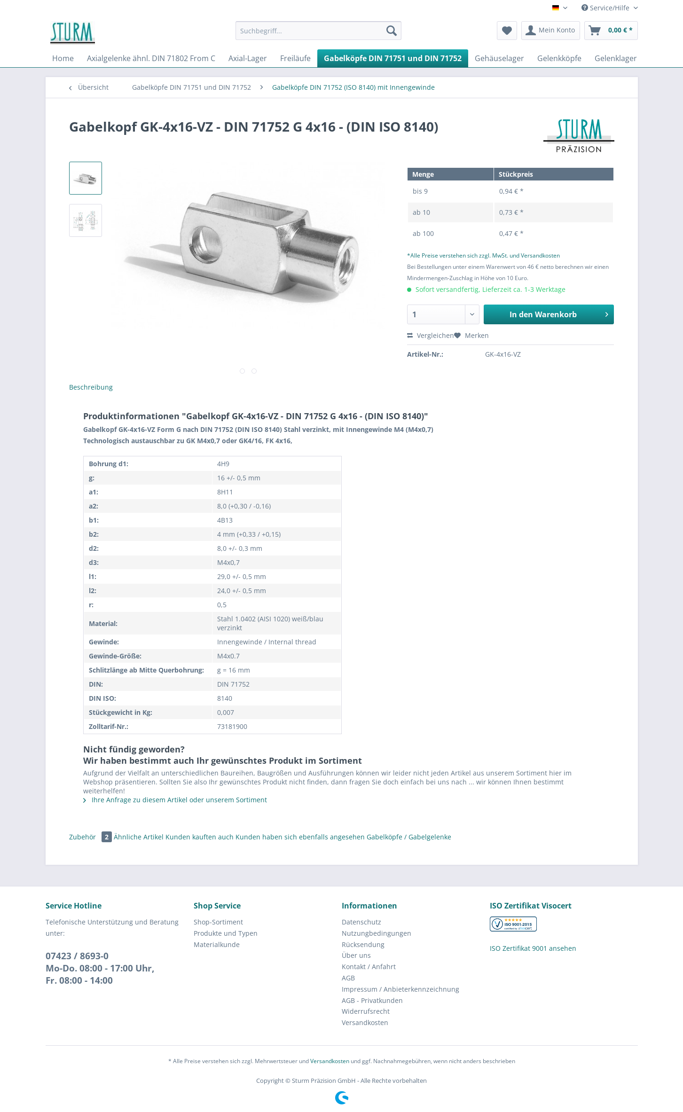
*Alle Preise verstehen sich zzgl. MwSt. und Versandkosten (483, 255)
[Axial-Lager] (248, 58)
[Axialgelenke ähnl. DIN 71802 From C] (151, 58)
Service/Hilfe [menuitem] (606, 7)
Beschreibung (91, 387)
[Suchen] (391, 30)
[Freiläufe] (295, 58)
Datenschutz (361, 921)
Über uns (356, 955)
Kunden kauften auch (199, 836)
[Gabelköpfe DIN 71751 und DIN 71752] (392, 58)
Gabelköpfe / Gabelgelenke (409, 836)
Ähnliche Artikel (139, 836)
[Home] (63, 58)
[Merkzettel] (507, 30)
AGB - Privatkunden (372, 1000)
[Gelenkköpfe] (559, 58)
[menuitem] (318, 35)
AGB (348, 977)
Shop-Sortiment (218, 921)
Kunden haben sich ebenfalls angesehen (300, 836)
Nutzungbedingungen (376, 933)
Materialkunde (217, 944)
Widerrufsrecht (366, 1011)
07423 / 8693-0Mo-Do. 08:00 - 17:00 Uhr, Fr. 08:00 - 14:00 (100, 968)
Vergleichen (430, 335)
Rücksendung (363, 944)
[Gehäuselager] (499, 58)
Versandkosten (365, 1022)
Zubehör (91, 836)
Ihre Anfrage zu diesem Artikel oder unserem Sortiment (175, 799)
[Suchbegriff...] (318, 30)
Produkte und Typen (226, 933)
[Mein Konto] (550, 30)
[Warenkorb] (611, 30)
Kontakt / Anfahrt (369, 966)
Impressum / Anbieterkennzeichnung (400, 989)
